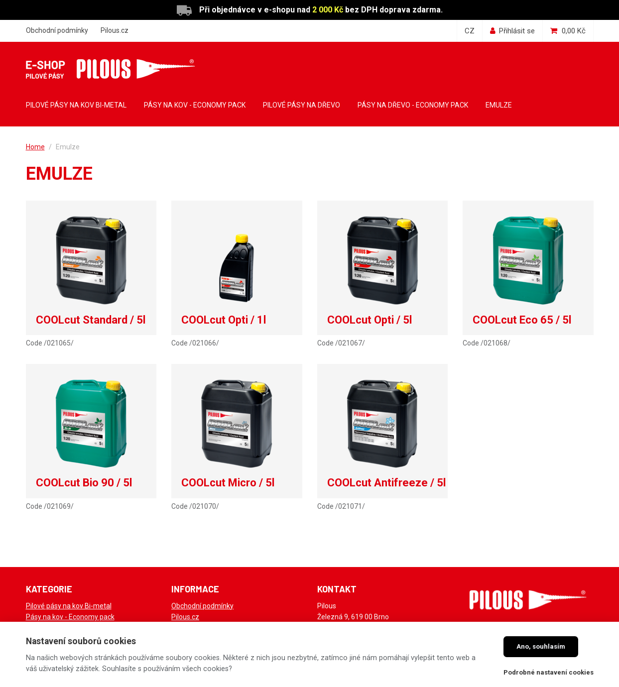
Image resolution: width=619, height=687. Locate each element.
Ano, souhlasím (540, 646)
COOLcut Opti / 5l (369, 320)
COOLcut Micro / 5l (227, 482)
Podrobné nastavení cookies (548, 672)
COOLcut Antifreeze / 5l (386, 482)
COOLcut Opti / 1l (223, 320)
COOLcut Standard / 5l (90, 320)
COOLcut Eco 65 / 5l (522, 320)
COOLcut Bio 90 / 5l (84, 482)
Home (35, 147)
